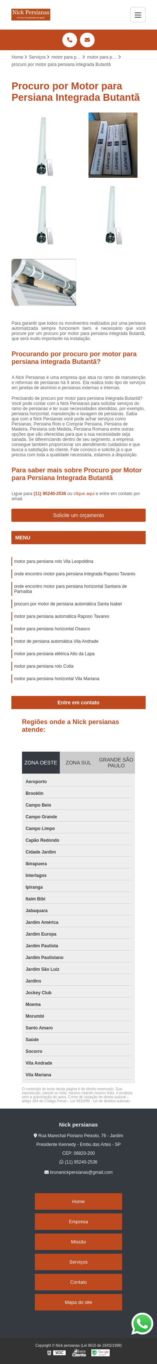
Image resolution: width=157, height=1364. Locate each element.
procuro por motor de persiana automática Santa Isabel (68, 604)
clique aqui (83, 493)
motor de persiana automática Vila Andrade (56, 641)
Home (78, 1201)
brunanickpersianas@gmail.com (78, 1172)
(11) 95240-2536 (50, 493)
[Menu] (138, 14)
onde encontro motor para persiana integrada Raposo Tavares (74, 573)
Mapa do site (78, 1302)
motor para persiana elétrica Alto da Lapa (54, 653)
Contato (78, 1282)
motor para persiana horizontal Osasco (52, 628)
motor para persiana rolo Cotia (43, 666)
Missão (78, 1242)
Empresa (78, 1221)
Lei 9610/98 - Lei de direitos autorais (100, 1101)
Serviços (78, 1262)
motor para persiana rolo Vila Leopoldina (53, 561)
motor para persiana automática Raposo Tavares (61, 616)
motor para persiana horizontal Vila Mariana (56, 678)
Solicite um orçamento (78, 515)
